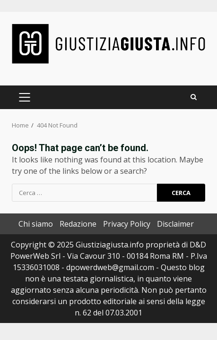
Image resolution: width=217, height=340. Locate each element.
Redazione (78, 224)
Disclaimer (175, 224)
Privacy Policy (126, 224)
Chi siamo (35, 224)
